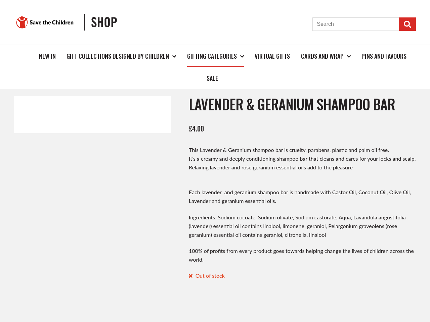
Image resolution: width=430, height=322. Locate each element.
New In (47, 56)
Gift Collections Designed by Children (118, 56)
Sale (212, 78)
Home (22, 56)
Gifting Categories (212, 56)
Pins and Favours (383, 56)
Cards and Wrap (322, 56)
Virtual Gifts (272, 56)
